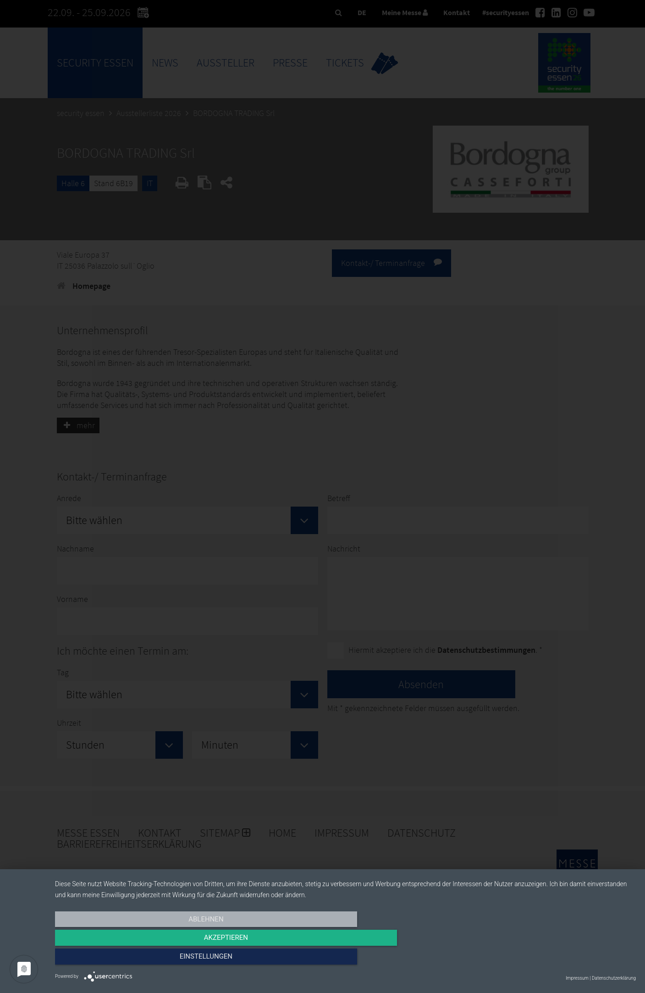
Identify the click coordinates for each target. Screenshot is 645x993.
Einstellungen (548, 959)
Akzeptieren (345, 959)
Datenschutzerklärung (614, 978)
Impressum (577, 978)
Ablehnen (142, 959)
